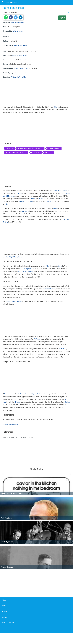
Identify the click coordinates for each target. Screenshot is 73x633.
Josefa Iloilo (62, 349)
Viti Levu (18, 193)
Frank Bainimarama (17, 23)
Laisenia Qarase (18, 31)
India (6, 204)
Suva (22, 60)
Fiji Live (17, 402)
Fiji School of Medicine (18, 77)
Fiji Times (37, 339)
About (4, 600)
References (48, 152)
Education (9, 148)
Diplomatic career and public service (30, 148)
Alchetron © (8, 623)
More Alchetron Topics (10, 425)
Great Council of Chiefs (13, 301)
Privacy (4, 611)
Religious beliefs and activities (16, 152)
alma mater (25, 211)
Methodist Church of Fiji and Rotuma (30, 394)
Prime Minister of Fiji (19, 56)
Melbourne (22, 201)
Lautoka (32, 199)
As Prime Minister (53, 148)
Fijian (55, 107)
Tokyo (60, 266)
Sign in (62, 18)
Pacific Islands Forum (25, 271)
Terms (4, 606)
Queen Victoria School (59, 191)
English (67, 402)
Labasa (55, 208)
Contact (4, 617)
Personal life (35, 152)
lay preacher (8, 394)
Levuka (41, 199)
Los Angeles (27, 269)
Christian (49, 201)
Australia (30, 201)
